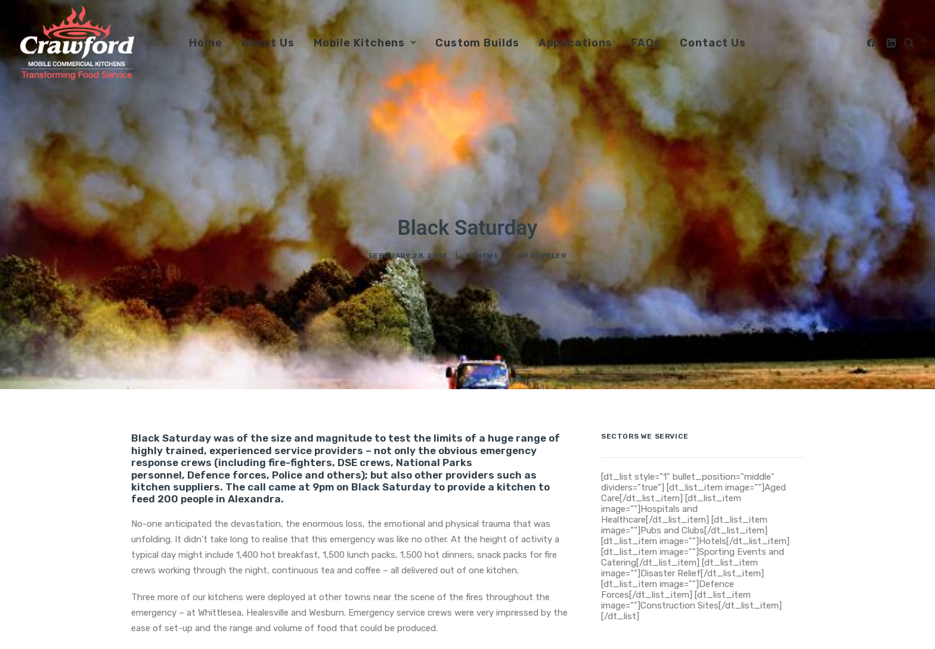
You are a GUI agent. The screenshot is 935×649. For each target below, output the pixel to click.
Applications (575, 42)
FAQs (646, 42)
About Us (268, 42)
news (487, 241)
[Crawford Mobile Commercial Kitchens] (77, 42)
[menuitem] (206, 42)
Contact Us (713, 42)
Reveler (548, 241)
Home (205, 42)
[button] (873, 42)
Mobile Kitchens (365, 42)
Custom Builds (477, 42)
